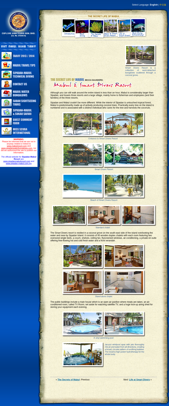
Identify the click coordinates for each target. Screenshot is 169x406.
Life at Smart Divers (139, 379)
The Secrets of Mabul (69, 379)
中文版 (163, 5)
